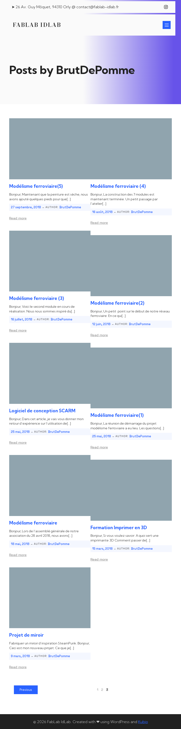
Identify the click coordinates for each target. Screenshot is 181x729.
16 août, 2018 (102, 211)
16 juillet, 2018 (21, 319)
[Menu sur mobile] (167, 25)
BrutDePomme (70, 207)
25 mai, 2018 (20, 431)
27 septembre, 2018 (26, 207)
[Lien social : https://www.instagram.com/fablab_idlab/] (165, 7)
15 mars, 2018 (102, 548)
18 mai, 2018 (20, 543)
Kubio (143, 721)
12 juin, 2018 (101, 324)
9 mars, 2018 (20, 656)
